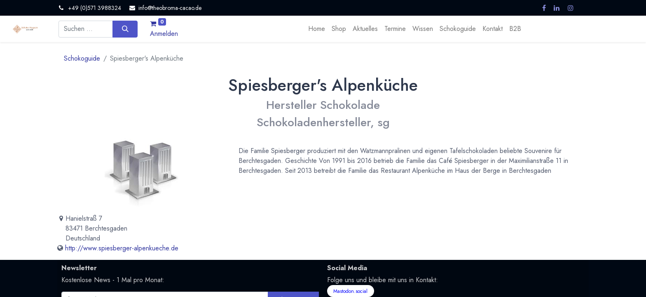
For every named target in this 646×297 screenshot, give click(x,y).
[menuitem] (316, 29)
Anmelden (164, 33)
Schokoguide (82, 58)
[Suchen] (125, 29)
